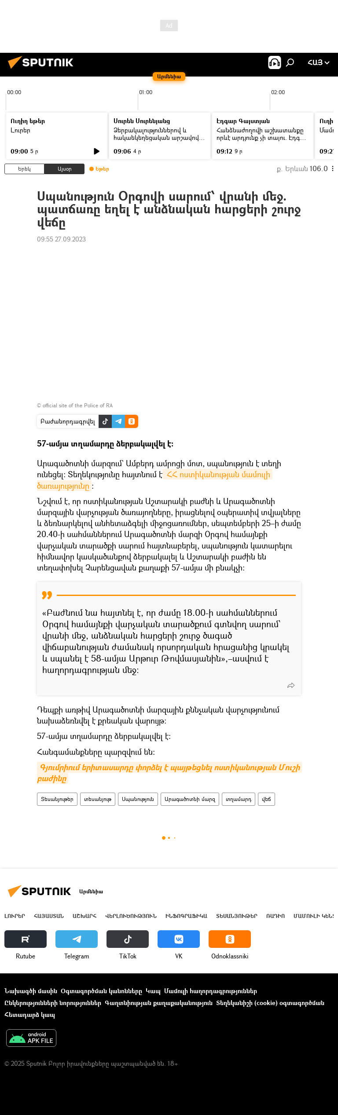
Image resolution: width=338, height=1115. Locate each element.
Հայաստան (49, 916)
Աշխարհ (84, 916)
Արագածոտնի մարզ (190, 799)
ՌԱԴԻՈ (275, 916)
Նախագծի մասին (30, 991)
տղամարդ (238, 799)
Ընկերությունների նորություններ (52, 1002)
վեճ (266, 799)
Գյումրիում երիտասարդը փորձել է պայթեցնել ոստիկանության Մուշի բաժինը (169, 773)
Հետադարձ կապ (29, 1014)
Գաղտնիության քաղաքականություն (159, 1002)
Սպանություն (138, 799)
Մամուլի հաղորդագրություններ (210, 991)
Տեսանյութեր (57, 799)
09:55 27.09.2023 (61, 239)
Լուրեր (20, 130)
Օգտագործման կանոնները (101, 991)
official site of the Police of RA (78, 405)
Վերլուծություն (131, 916)
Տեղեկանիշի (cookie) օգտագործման (270, 1002)
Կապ (153, 991)
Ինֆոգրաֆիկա (186, 916)
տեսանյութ (97, 799)
